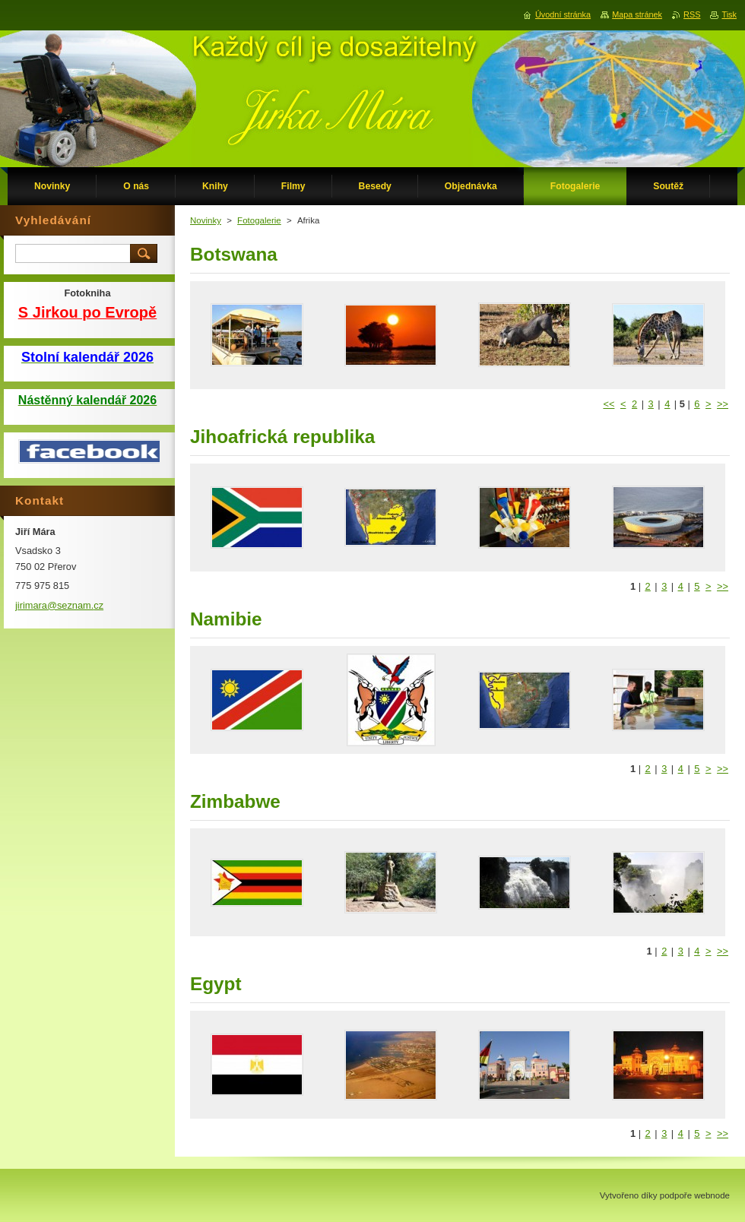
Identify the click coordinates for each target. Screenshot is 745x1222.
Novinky (205, 220)
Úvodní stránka (563, 14)
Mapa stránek (637, 14)
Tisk (729, 14)
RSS (691, 14)
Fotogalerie (259, 220)
